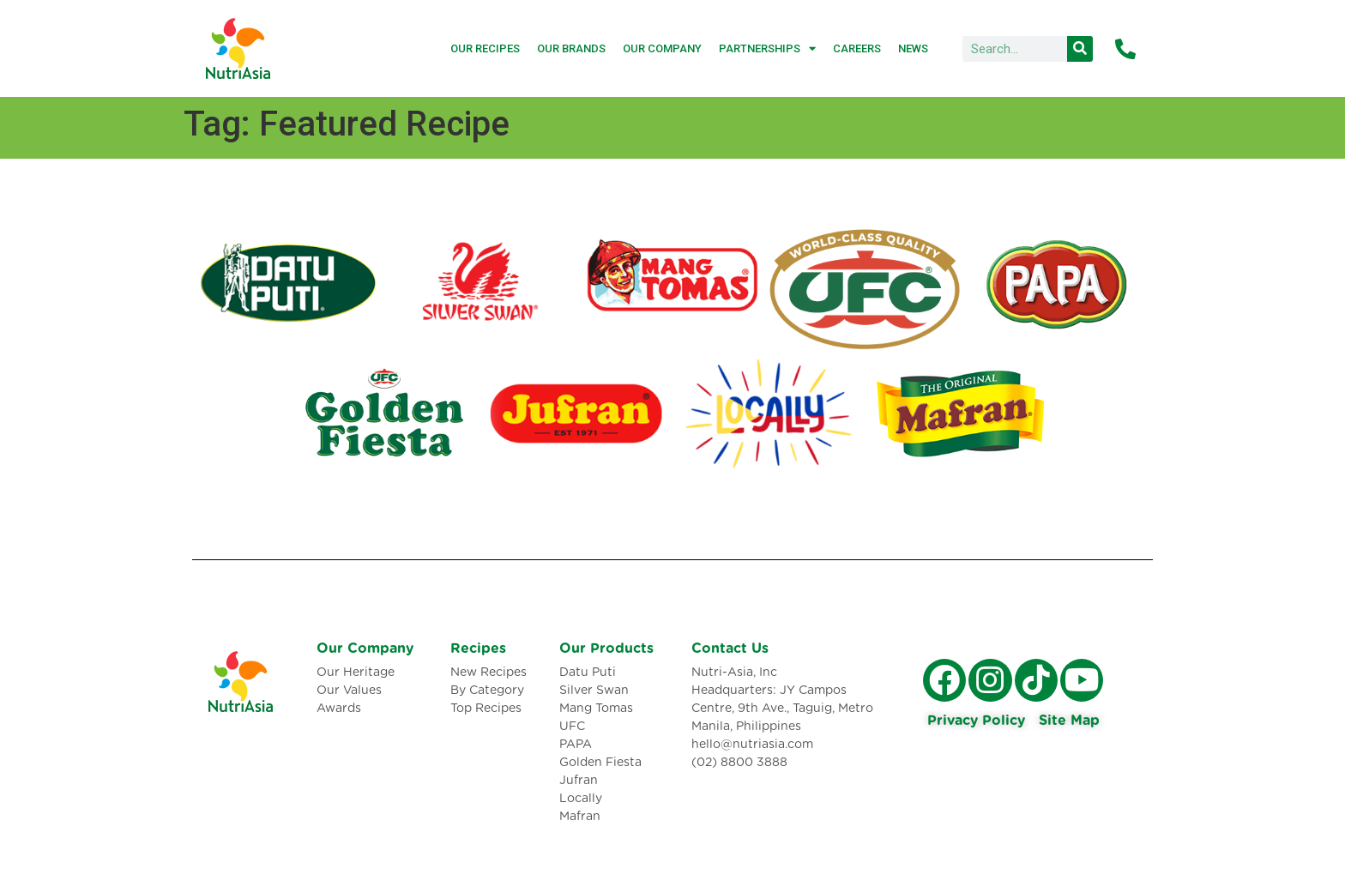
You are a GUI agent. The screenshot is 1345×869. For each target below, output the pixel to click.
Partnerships (767, 48)
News (913, 48)
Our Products (606, 648)
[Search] (1080, 49)
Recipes (478, 648)
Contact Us (730, 648)
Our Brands (571, 48)
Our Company (662, 48)
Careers (857, 48)
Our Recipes (485, 48)
